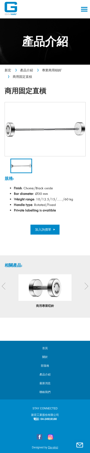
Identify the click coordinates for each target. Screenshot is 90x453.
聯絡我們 (79, 445)
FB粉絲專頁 (39, 437)
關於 (45, 357)
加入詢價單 (43, 229)
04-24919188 (48, 419)
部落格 (45, 365)
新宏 (8, 70)
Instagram (50, 437)
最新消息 (45, 383)
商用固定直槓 (22, 77)
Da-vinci (53, 447)
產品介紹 (26, 70)
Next (86, 286)
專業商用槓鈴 (51, 70)
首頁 (45, 348)
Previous (3, 286)
